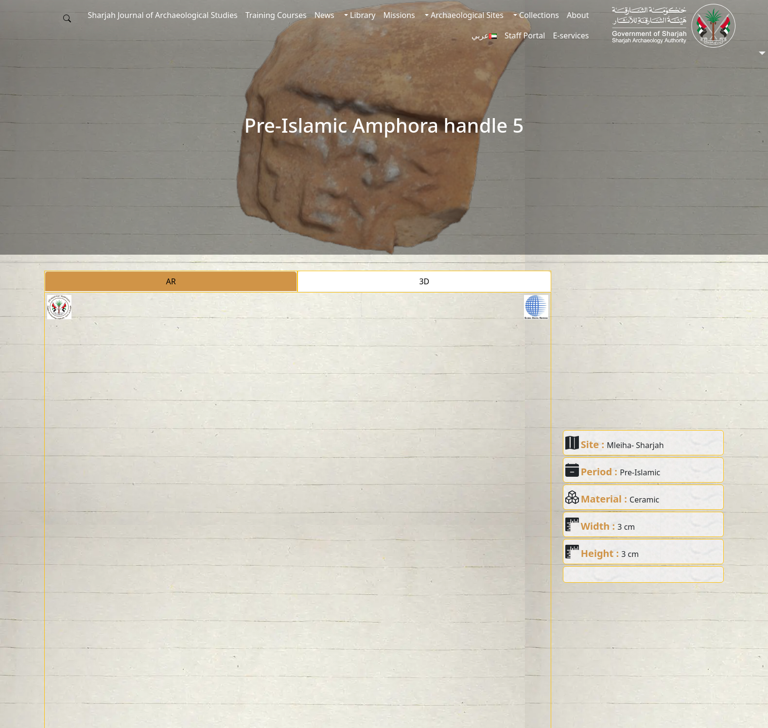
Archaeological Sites (466, 15)
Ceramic (644, 499)
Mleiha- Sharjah (635, 445)
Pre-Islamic (640, 472)
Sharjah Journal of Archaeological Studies (163, 15)
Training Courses (276, 15)
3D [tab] (424, 281)
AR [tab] (171, 281)
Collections (538, 15)
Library (362, 15)
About (578, 15)
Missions (399, 15)
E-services (571, 35)
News (324, 15)
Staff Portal (525, 35)
